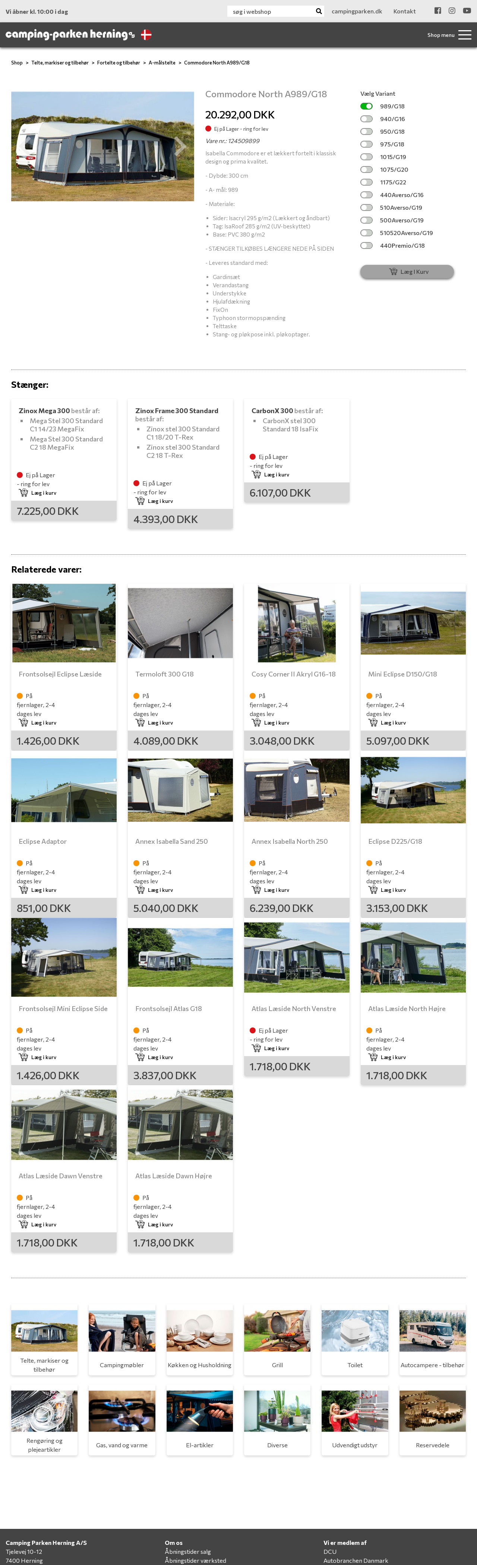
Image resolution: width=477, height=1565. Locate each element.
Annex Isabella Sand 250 (171, 841)
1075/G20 (384, 169)
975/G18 (382, 144)
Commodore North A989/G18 (217, 63)
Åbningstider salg (188, 1551)
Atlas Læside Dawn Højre (173, 1176)
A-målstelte (162, 63)
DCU (330, 1551)
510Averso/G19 (391, 207)
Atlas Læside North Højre (407, 1008)
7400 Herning (24, 1560)
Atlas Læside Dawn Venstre (60, 1176)
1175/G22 (383, 182)
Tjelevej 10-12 (24, 1551)
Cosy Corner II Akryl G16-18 (294, 674)
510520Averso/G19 (396, 232)
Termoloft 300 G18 (164, 674)
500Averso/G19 (392, 220)
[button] (25, 146)
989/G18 (382, 106)
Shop (17, 63)
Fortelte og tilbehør (118, 63)
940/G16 (382, 118)
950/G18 (382, 131)
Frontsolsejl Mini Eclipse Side (63, 1008)
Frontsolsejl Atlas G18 (168, 1008)
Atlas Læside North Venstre (294, 1008)
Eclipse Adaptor (43, 841)
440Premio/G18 (392, 245)
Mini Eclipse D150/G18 (402, 674)
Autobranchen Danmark (355, 1560)
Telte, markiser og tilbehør (60, 63)
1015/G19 (383, 156)
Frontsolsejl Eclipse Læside (60, 674)
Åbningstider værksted (195, 1560)
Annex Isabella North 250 (290, 841)
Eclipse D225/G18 (395, 841)
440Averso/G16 (392, 194)
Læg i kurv (37, 492)
